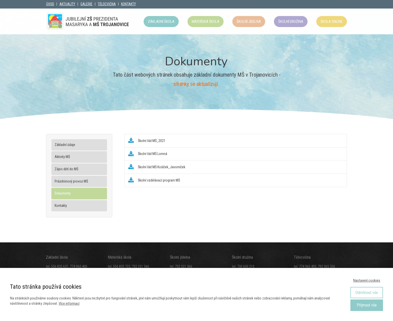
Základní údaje (65, 145)
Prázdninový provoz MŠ (71, 181)
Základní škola (161, 21)
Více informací (69, 303)
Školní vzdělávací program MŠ (159, 180)
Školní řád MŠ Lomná (152, 154)
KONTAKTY (128, 4)
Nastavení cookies (366, 280)
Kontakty (61, 206)
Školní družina (290, 21)
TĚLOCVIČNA (107, 4)
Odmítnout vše (366, 292)
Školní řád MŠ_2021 (151, 141)
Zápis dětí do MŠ (66, 169)
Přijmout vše (367, 305)
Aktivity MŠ (62, 157)
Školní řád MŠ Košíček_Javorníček (161, 167)
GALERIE (86, 4)
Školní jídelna (249, 21)
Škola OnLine (332, 21)
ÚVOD (50, 4)
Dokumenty (63, 193)
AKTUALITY (67, 4)
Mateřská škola (205, 21)
